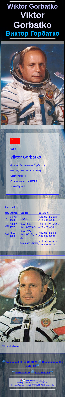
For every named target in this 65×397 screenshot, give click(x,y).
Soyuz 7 (24, 218)
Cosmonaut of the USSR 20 (19, 362)
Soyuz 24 (25, 224)
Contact (42, 380)
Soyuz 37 (25, 231)
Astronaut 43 (21, 372)
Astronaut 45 (44, 372)
